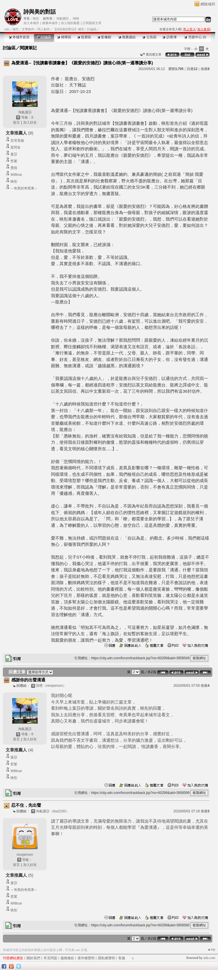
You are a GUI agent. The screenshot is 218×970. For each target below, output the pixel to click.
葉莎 (13, 154)
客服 (121, 958)
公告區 (149, 37)
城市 (15, 29)
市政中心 (195, 37)
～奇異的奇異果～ (24, 188)
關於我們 (33, 958)
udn (6, 29)
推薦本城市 (50, 23)
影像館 (104, 37)
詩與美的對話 (39, 12)
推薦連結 (127, 37)
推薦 (205, 69)
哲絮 (13, 161)
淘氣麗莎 (62, 18)
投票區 (84, 37)
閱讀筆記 (28, 47)
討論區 (44, 37)
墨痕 (13, 168)
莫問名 (15, 147)
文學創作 (28, 29)
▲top (211, 949)
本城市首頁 (19, 37)
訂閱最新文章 (92, 23)
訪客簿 (169, 37)
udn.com (209, 958)
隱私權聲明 (106, 958)
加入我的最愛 (70, 23)
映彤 (36, 18)
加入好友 (30, 122)
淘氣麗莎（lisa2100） (52, 811)
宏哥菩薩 (17, 141)
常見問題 (50, 958)
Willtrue (16, 175)
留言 (16, 122)
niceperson (24, 855)
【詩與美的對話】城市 (68, 29)
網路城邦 (207, 4)
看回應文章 (150, 54)
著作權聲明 (86, 958)
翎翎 (76, 18)
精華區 (64, 37)
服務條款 (67, 958)
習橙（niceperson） (51, 686)
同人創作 (43, 29)
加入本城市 (31, 23)
